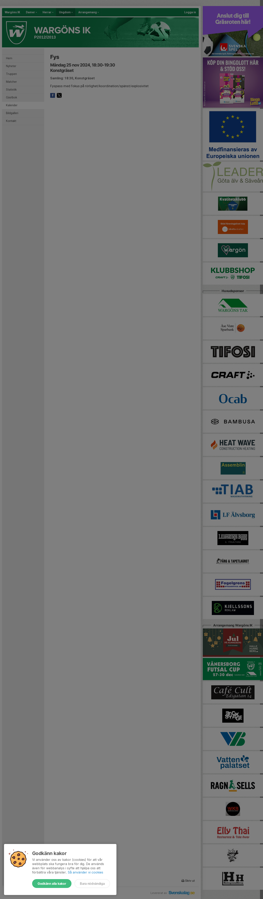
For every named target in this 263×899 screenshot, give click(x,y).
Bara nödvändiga (92, 884)
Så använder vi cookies (85, 872)
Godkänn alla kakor (52, 884)
